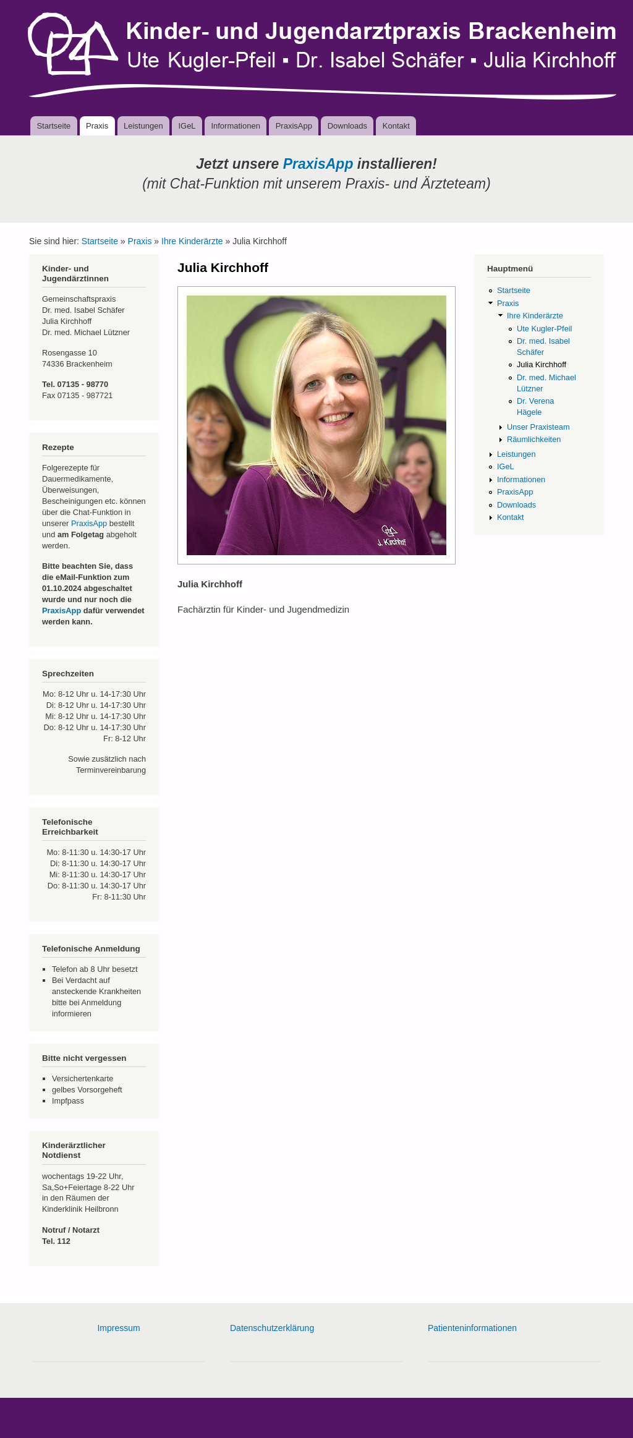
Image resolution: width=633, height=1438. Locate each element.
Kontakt (396, 125)
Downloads (347, 125)
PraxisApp (294, 125)
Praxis (97, 125)
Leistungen (143, 125)
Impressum (118, 1328)
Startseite (53, 125)
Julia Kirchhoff (541, 364)
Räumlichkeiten (534, 439)
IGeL (186, 125)
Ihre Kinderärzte (192, 241)
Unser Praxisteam (538, 427)
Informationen (235, 125)
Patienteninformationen (472, 1328)
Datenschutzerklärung (272, 1328)
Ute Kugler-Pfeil (544, 328)
